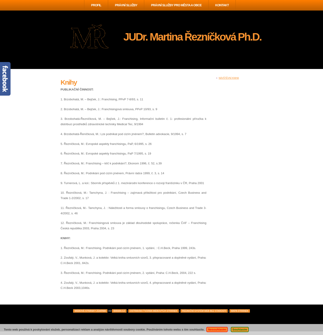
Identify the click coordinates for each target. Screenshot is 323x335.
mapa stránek (239, 311)
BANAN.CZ (119, 311)
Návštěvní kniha (229, 78)
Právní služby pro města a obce (176, 5)
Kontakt (222, 5)
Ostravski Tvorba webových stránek (153, 311)
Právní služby (126, 5)
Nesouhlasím (217, 329)
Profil (96, 5)
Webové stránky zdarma (90, 311)
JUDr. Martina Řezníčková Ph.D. (192, 37)
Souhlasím (239, 329)
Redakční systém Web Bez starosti (204, 311)
